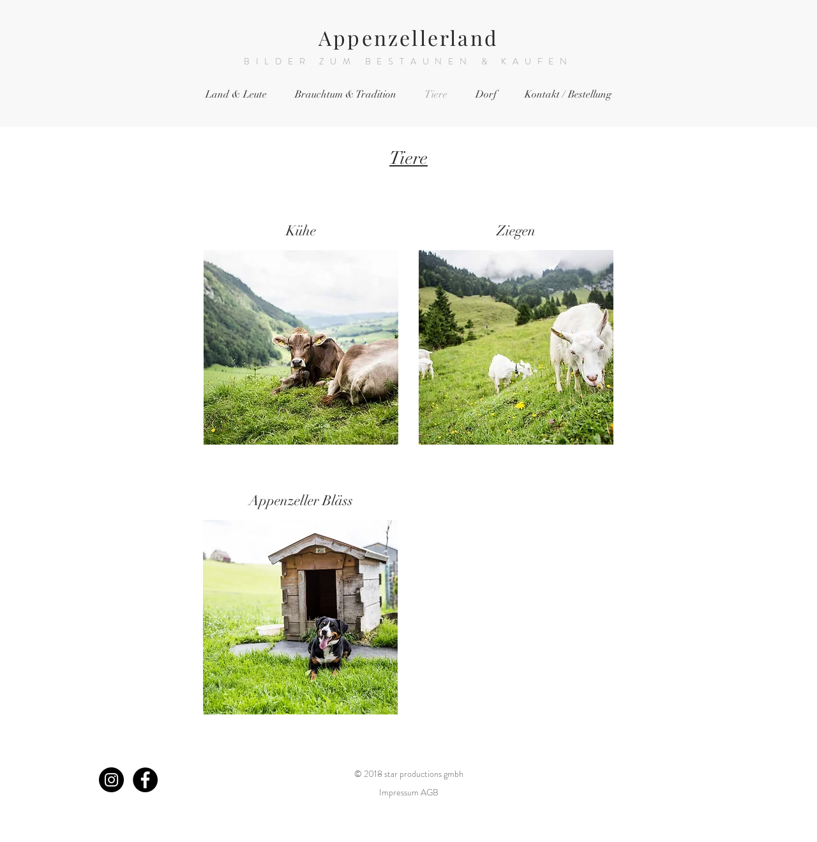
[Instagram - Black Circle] (111, 779)
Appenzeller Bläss (301, 500)
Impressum (399, 792)
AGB (429, 792)
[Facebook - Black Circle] (145, 779)
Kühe (301, 230)
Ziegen (516, 230)
